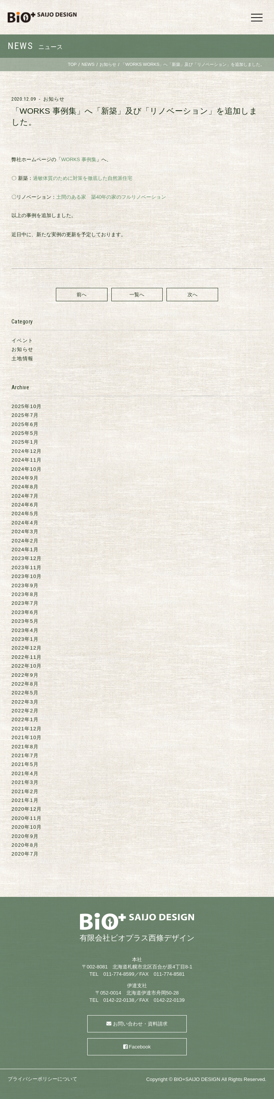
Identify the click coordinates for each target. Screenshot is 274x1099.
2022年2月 (25, 711)
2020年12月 (26, 809)
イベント (22, 340)
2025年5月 (25, 433)
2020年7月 (25, 854)
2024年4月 (25, 523)
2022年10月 (26, 666)
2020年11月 (26, 818)
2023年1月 (25, 639)
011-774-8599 (118, 974)
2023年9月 (25, 585)
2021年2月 (25, 791)
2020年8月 (25, 845)
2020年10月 (26, 827)
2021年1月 (25, 800)
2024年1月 (25, 549)
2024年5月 (25, 513)
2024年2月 (25, 541)
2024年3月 (25, 531)
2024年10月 (26, 469)
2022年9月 (25, 675)
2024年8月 (25, 487)
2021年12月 (26, 729)
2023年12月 (26, 558)
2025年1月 (25, 442)
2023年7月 (25, 603)
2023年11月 (26, 567)
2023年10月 (26, 576)
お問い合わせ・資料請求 (140, 1024)
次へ (192, 294)
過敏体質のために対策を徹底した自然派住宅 (82, 178)
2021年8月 (25, 747)
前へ (81, 294)
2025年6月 (25, 424)
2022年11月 (26, 657)
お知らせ (54, 99)
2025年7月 (25, 415)
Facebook (140, 1047)
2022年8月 (25, 684)
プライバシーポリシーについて (42, 1079)
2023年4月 (25, 630)
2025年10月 (26, 406)
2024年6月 (25, 505)
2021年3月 (25, 782)
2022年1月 (25, 719)
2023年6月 (25, 612)
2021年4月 (25, 773)
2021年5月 (25, 764)
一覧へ (137, 294)
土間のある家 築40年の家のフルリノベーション (111, 197)
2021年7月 (25, 755)
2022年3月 (25, 702)
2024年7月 (25, 496)
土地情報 (22, 358)
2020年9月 (25, 836)
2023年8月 (25, 594)
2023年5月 (25, 621)
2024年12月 (26, 451)
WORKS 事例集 (78, 159)
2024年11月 (26, 460)
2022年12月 (26, 648)
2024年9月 (25, 478)
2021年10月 (26, 737)
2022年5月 (25, 693)
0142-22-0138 (118, 1000)
